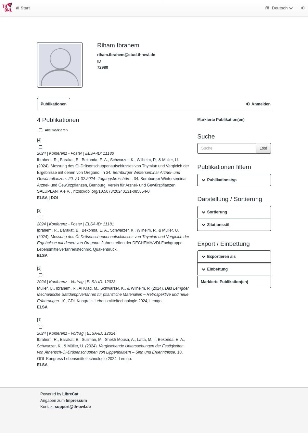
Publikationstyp (219, 180)
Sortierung (214, 212)
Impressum (76, 400)
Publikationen (54, 104)
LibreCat (70, 394)
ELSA (42, 198)
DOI (54, 198)
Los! (263, 148)
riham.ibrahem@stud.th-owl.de (126, 55)
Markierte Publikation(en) (221, 119)
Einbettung (214, 269)
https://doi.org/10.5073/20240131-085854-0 (111, 191)
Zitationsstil (215, 225)
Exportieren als (218, 256)
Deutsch (279, 8)
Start (22, 8)
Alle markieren (52, 130)
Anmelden (258, 104)
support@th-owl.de (73, 406)
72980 (102, 67)
